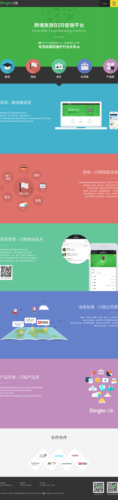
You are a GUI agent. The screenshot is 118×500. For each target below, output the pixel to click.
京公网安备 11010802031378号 (53, 493)
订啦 (9, 3)
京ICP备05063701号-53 (35, 493)
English (105, 3)
